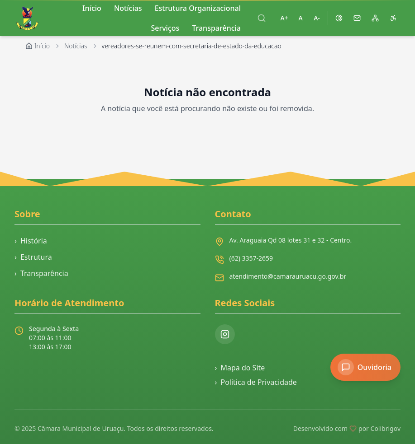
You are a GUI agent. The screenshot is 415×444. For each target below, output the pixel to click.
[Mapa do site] (375, 18)
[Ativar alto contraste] (339, 18)
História (30, 240)
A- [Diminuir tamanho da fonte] (317, 18)
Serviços (165, 28)
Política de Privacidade (256, 382)
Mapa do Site (240, 367)
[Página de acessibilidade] (393, 18)
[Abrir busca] (261, 18)
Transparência (216, 28)
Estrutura (33, 257)
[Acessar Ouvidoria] (365, 367)
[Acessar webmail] (357, 18)
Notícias (75, 46)
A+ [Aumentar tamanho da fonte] (284, 18)
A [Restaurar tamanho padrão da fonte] (300, 18)
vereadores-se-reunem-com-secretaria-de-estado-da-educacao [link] (191, 46)
